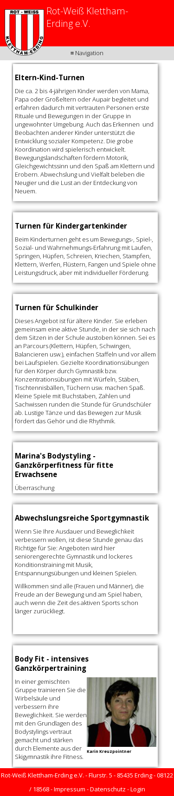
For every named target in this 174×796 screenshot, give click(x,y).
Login (137, 789)
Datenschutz (108, 789)
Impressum (69, 789)
